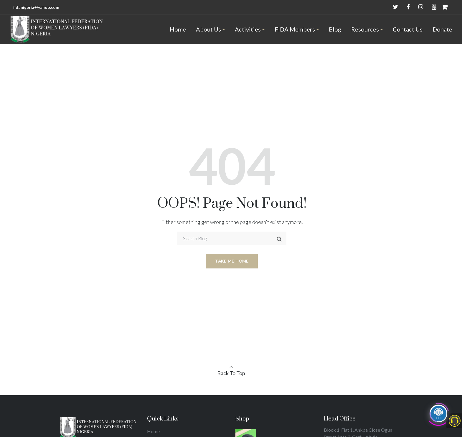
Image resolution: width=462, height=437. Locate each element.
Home (153, 431)
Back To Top (231, 373)
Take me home (232, 261)
